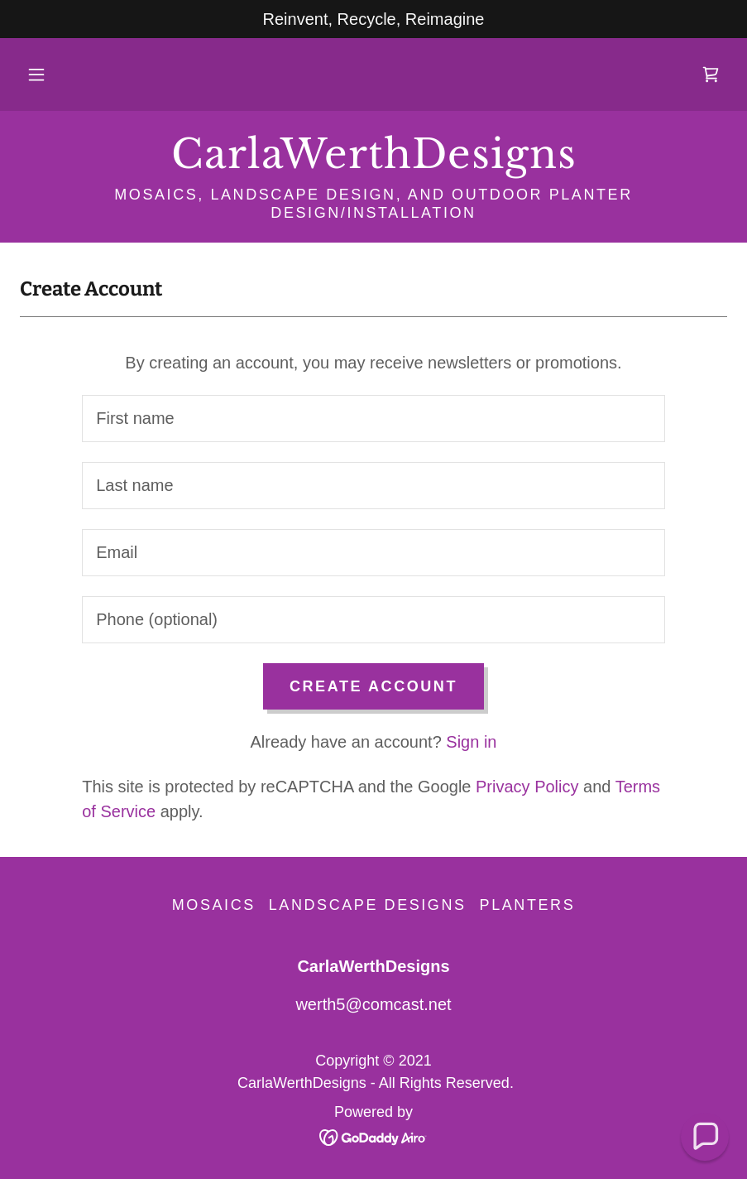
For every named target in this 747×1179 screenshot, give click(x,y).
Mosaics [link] (214, 905)
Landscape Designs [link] (368, 905)
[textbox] (373, 418)
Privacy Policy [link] (527, 786)
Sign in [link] (471, 742)
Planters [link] (528, 905)
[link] (710, 74)
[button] (36, 74)
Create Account (373, 686)
